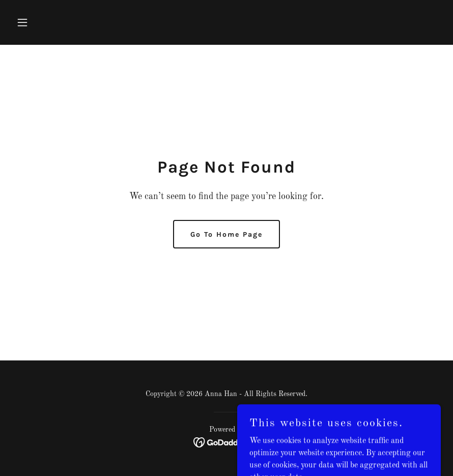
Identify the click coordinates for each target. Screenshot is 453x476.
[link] (226, 442)
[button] (44, 22)
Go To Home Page (226, 234)
